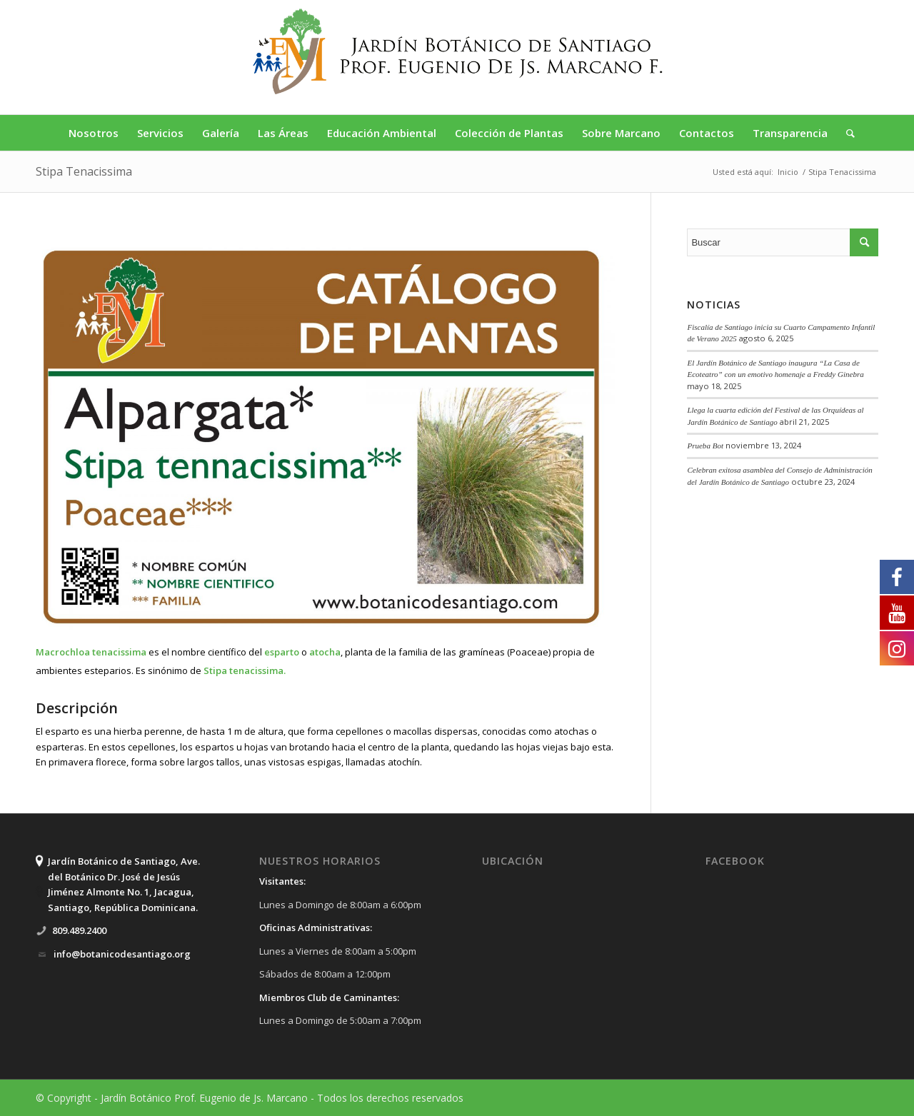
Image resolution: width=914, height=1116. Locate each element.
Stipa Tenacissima (84, 171)
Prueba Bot (705, 445)
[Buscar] (846, 133)
